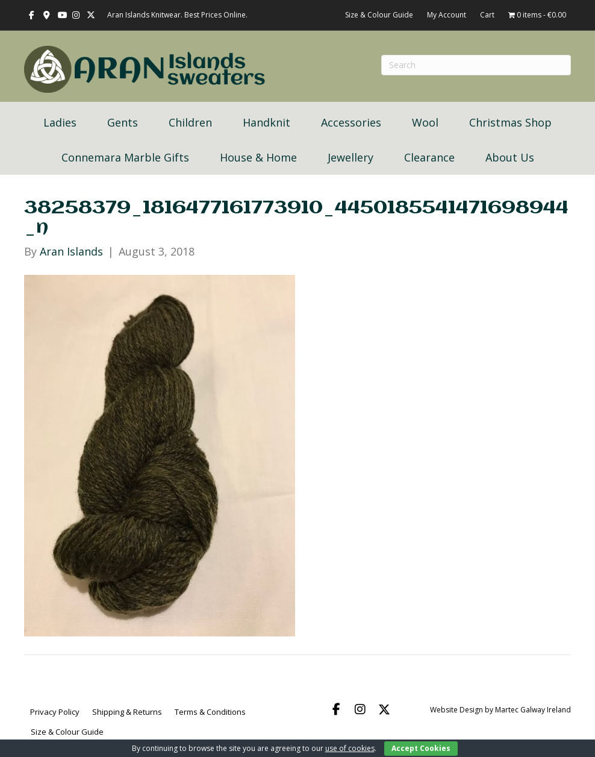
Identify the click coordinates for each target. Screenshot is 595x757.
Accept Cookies (420, 748)
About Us (509, 157)
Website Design (456, 710)
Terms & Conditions (210, 711)
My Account (446, 15)
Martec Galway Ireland (533, 710)
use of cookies (350, 748)
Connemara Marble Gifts (125, 157)
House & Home (258, 157)
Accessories (351, 122)
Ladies (59, 122)
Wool (425, 122)
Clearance (429, 157)
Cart (487, 15)
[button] (336, 709)
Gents (122, 122)
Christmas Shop (510, 122)
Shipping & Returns (127, 711)
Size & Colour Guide (379, 15)
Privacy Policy (54, 711)
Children (190, 122)
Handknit (266, 122)
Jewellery (350, 157)
